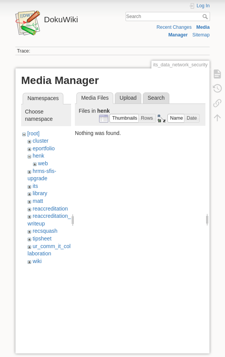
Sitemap (201, 35)
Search (206, 16)
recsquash (45, 231)
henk (38, 156)
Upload (128, 98)
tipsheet (42, 238)
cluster (40, 141)
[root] (33, 133)
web (43, 163)
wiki (37, 261)
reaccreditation (50, 209)
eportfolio (44, 148)
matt (38, 201)
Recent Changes (174, 27)
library (40, 193)
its (35, 186)
